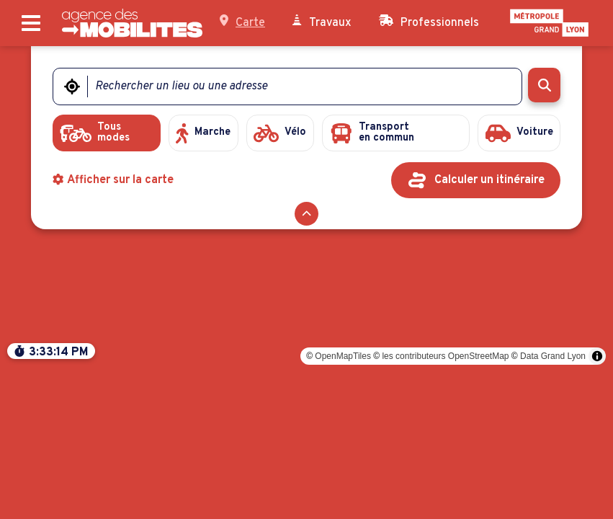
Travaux (322, 22)
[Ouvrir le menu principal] (31, 23)
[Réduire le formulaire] (306, 216)
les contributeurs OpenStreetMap (445, 503)
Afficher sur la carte (113, 182)
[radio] (103, 134)
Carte (242, 22)
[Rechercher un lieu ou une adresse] (295, 86)
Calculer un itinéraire (489, 182)
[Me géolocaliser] (72, 86)
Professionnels (429, 22)
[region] (306, 282)
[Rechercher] (544, 85)
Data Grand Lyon (553, 503)
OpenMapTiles (343, 503)
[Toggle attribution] (597, 503)
